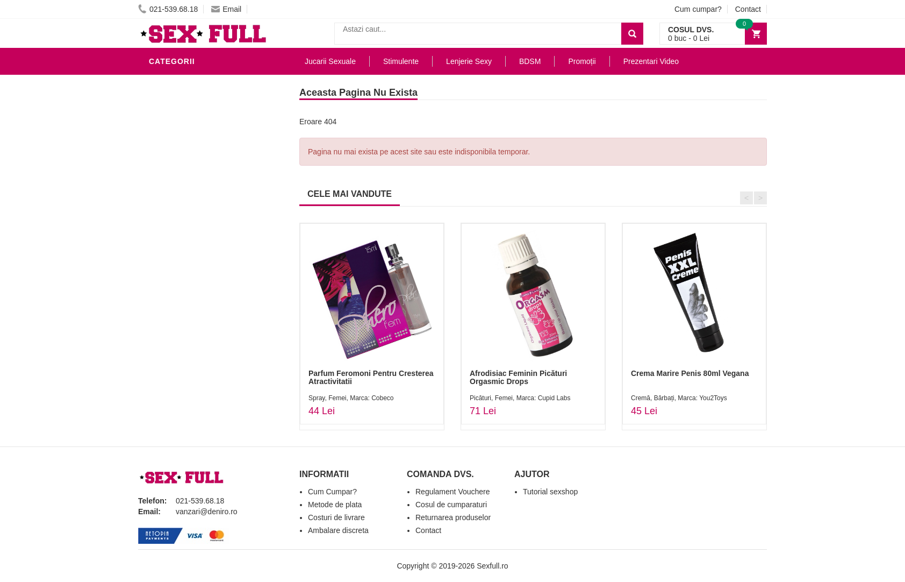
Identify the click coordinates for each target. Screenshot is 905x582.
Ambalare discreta (338, 530)
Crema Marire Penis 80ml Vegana (690, 373)
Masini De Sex (179, 292)
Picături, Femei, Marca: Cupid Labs (520, 398)
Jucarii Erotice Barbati (202, 99)
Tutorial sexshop (550, 491)
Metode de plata (335, 504)
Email (226, 9)
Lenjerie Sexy (181, 163)
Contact (748, 9)
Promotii (170, 308)
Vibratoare (176, 115)
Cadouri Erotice (187, 260)
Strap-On (171, 244)
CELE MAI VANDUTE (349, 193)
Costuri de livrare (336, 517)
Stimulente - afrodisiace (205, 83)
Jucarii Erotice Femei (197, 228)
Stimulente (401, 61)
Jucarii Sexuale (330, 61)
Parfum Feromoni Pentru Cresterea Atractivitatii (371, 377)
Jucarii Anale (181, 212)
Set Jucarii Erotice (193, 276)
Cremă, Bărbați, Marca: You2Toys (679, 398)
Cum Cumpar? (332, 491)
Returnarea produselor (453, 517)
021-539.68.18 (168, 9)
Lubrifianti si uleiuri (196, 131)
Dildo (163, 179)
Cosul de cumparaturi (451, 504)
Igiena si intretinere (195, 147)
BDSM (163, 195)
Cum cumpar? (698, 9)
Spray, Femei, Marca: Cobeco (351, 398)
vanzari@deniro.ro (207, 511)
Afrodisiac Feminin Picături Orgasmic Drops (518, 377)
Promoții (581, 61)
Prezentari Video (188, 325)
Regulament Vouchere (452, 491)
